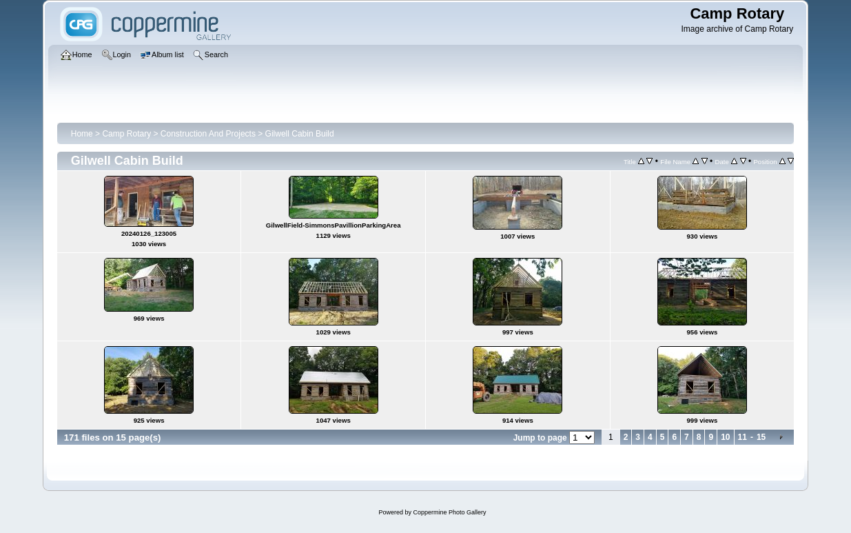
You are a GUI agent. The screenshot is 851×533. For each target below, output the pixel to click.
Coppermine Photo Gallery (449, 512)
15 (761, 437)
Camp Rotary (126, 134)
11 (742, 437)
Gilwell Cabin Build (299, 134)
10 (725, 437)
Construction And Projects (208, 134)
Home (82, 134)
